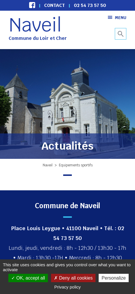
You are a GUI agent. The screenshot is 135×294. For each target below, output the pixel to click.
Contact (54, 5)
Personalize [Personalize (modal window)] (114, 278)
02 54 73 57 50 (90, 5)
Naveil (35, 24)
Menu (117, 17)
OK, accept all (28, 278)
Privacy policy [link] (67, 286)
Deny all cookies (73, 278)
